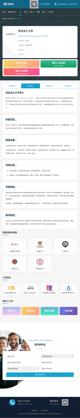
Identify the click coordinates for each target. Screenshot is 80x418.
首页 (4, 12)
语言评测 (68, 311)
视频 (38, 12)
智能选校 (30, 311)
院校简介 (30, 86)
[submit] (40, 375)
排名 (31, 12)
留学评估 (11, 311)
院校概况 (12, 86)
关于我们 (51, 12)
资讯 (43, 12)
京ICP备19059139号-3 (54, 414)
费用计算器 (49, 311)
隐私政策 (35, 410)
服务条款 (45, 410)
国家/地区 (12, 12)
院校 (20, 12)
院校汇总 (12, 18)
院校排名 (49, 86)
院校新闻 (68, 86)
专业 (25, 12)
